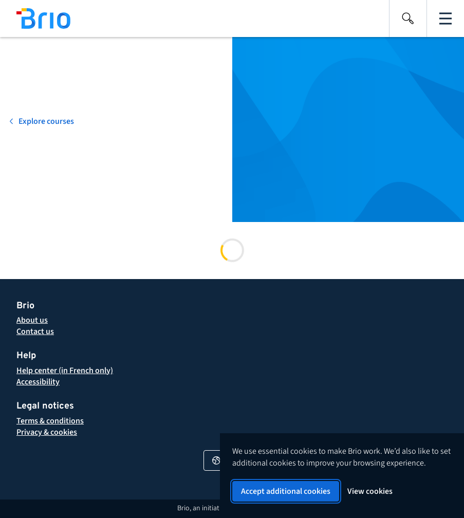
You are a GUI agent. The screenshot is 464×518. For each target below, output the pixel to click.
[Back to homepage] (35, 18)
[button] (50, 421)
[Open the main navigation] (445, 18)
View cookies (370, 491)
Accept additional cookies (285, 491)
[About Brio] (32, 320)
